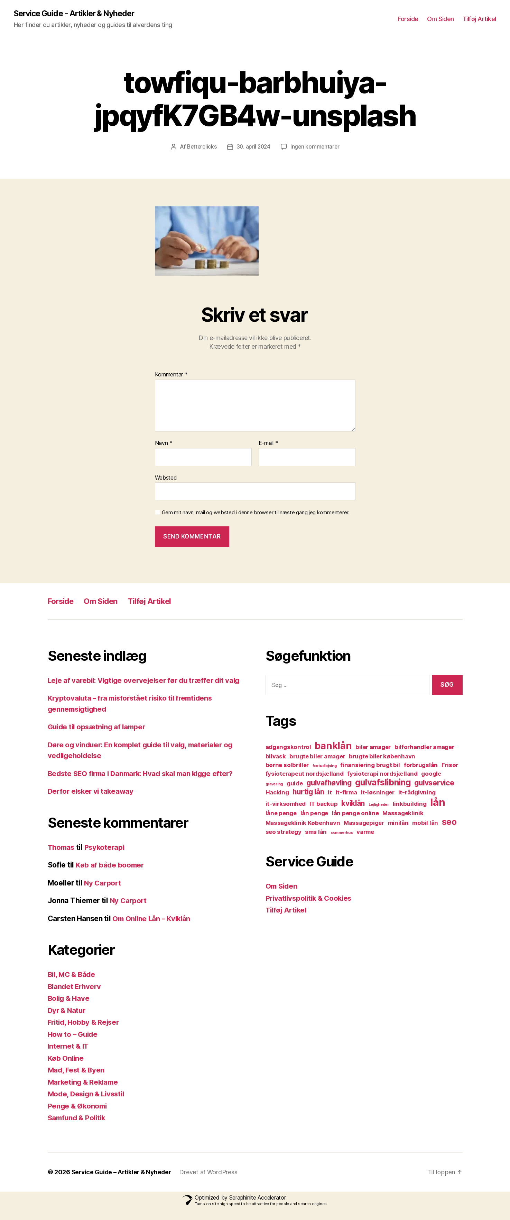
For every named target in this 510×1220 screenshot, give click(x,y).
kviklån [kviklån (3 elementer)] (353, 803)
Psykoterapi (107, 858)
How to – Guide (74, 1045)
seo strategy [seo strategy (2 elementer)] (284, 832)
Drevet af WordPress (212, 1183)
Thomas (62, 858)
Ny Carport (103, 894)
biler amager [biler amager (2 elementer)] (373, 747)
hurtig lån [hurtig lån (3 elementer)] (308, 792)
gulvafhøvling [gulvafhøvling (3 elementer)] (329, 783)
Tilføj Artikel (479, 19)
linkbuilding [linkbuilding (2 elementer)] (410, 804)
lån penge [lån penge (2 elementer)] (314, 813)
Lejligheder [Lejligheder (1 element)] (379, 805)
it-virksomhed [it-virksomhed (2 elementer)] (286, 804)
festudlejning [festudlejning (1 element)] (325, 766)
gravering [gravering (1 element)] (274, 784)
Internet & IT (69, 1057)
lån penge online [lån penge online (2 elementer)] (355, 813)
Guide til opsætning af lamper (99, 737)
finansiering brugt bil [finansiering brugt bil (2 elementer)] (370, 765)
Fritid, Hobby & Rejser (85, 1033)
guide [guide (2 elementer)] (295, 783)
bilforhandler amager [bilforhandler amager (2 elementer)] (424, 747)
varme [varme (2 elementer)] (365, 832)
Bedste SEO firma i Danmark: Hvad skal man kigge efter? (145, 784)
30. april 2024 (253, 146)
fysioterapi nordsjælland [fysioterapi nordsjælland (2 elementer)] (382, 774)
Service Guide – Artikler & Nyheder (123, 1183)
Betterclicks (200, 146)
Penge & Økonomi (78, 1117)
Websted (166, 477)
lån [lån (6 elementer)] (437, 802)
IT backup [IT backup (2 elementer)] (323, 804)
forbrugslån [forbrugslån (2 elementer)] (421, 765)
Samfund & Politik (78, 1128)
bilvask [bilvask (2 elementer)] (276, 756)
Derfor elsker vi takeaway (92, 802)
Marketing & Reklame (84, 1093)
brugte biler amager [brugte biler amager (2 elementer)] (317, 756)
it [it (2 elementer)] (330, 792)
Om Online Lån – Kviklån (152, 929)
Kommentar (171, 375)
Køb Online (66, 1069)
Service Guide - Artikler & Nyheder (78, 14)
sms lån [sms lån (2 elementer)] (316, 832)
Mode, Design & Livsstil (88, 1105)
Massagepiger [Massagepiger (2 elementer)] (364, 823)
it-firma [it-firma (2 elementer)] (346, 792)
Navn (164, 443)
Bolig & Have (70, 1009)
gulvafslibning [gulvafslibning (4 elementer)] (382, 783)
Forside (408, 19)
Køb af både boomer (110, 876)
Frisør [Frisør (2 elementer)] (450, 765)
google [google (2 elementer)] (431, 774)
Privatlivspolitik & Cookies (311, 898)
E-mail (268, 443)
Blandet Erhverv (75, 997)
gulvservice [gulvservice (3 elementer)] (434, 783)
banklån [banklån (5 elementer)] (333, 746)
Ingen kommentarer (316, 146)
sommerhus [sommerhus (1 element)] (342, 833)
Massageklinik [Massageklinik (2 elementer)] (403, 813)
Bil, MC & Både (73, 985)
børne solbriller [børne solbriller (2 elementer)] (287, 765)
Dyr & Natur (67, 1021)
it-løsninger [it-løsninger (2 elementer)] (378, 792)
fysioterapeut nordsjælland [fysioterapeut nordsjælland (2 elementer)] (305, 774)
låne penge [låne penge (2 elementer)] (281, 813)
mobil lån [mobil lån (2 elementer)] (425, 823)
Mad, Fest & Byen (77, 1081)
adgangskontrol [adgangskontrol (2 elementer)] (288, 747)
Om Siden (440, 19)
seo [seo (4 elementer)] (449, 822)
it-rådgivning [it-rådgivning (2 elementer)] (417, 792)
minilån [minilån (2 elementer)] (398, 823)
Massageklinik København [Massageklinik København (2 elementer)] (303, 823)
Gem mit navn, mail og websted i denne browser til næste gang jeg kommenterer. (256, 513)
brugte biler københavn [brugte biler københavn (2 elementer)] (382, 756)
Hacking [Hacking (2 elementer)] (277, 792)
